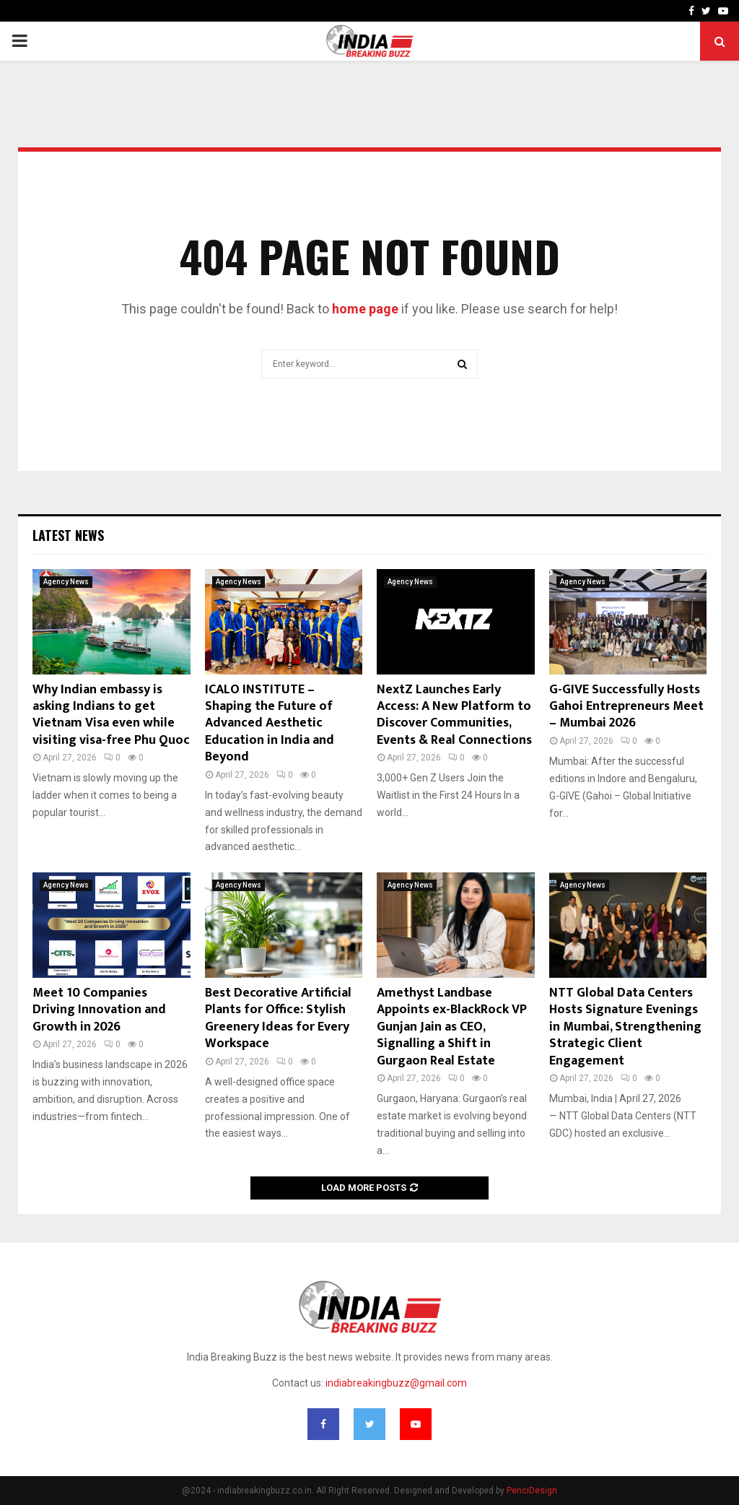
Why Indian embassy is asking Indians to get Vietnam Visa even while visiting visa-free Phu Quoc (111, 715)
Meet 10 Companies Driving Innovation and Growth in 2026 (99, 1010)
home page (365, 308)
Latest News (68, 535)
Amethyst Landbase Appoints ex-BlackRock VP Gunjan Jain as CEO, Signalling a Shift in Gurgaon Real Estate (452, 1027)
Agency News (66, 582)
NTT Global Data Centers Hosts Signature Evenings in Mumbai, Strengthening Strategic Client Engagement (625, 1027)
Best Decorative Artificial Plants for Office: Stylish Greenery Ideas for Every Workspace (278, 1018)
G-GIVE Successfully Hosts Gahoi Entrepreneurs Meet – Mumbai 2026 (626, 706)
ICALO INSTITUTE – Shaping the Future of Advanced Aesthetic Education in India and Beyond (269, 723)
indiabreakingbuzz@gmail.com (396, 1383)
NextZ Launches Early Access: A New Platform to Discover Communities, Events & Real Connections (454, 715)
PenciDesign (532, 1491)
